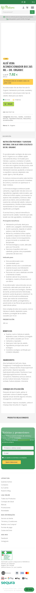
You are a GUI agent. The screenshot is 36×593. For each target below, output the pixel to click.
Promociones (5, 508)
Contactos (4, 485)
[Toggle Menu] (32, 7)
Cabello (20, 117)
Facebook (4, 538)
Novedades (5, 511)
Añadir (8, 104)
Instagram (4, 541)
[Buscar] (32, 12)
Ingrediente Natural (15, 118)
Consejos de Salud (7, 502)
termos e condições (20, 458)
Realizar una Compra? (8, 524)
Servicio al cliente (7, 518)
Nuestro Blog (6, 491)
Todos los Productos (8, 499)
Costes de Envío (6, 530)
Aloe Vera (14, 117)
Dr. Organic (11, 125)
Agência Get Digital (23, 590)
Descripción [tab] (7, 136)
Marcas (3, 505)
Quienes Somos (6, 482)
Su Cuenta (4, 488)
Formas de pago (6, 527)
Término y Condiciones (9, 521)
